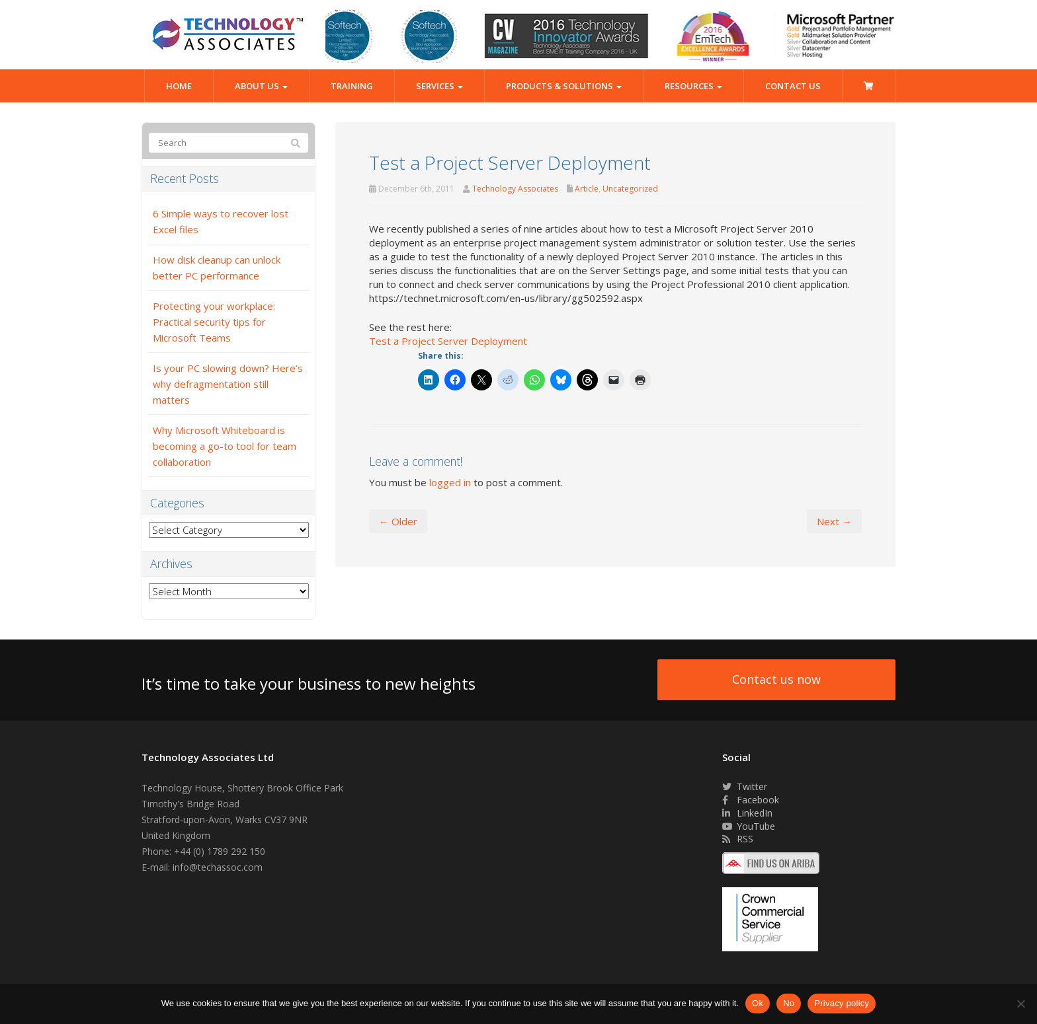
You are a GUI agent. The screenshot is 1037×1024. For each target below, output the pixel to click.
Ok (757, 1003)
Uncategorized (630, 188)
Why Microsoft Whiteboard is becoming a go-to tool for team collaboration (224, 445)
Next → (834, 521)
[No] (1020, 1003)
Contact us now (776, 679)
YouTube (748, 826)
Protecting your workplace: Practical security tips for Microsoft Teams (214, 321)
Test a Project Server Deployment (448, 340)
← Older (398, 521)
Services (439, 86)
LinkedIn (747, 813)
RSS (737, 838)
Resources (693, 86)
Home (179, 86)
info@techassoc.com (218, 867)
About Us (261, 86)
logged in (450, 482)
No (788, 1003)
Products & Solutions (564, 86)
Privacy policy (841, 1003)
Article (587, 188)
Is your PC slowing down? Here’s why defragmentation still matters (228, 383)
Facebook (750, 799)
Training (352, 86)
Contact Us (793, 86)
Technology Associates (515, 188)
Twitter (744, 786)
